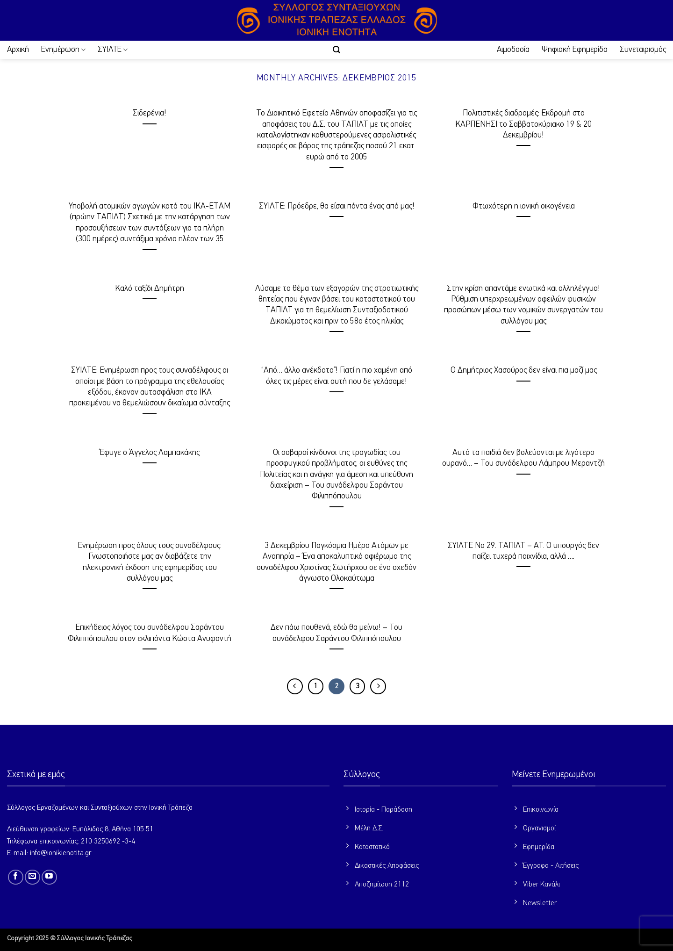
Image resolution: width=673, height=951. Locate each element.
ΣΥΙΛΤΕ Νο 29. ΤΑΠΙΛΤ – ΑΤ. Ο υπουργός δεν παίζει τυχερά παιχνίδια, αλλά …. (523, 551)
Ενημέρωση (63, 49)
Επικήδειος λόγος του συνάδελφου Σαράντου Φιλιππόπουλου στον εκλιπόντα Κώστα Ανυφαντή (149, 632)
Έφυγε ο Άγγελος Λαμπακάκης (150, 452)
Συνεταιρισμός (643, 49)
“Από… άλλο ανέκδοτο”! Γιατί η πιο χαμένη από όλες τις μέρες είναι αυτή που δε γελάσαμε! (336, 375)
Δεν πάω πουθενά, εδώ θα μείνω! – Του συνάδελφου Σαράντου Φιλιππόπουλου (336, 632)
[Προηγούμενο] (295, 686)
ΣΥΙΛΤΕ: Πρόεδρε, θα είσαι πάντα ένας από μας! (337, 206)
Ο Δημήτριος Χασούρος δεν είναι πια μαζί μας (524, 370)
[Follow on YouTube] (49, 877)
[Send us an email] (32, 877)
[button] (336, 50)
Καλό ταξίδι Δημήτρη (149, 288)
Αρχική (18, 49)
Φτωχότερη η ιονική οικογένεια (524, 206)
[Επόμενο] (378, 686)
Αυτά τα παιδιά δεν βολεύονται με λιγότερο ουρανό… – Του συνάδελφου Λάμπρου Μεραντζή (523, 458)
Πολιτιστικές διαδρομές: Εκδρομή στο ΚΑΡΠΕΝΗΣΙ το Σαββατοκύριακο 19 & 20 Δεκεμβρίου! (523, 124)
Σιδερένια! (149, 113)
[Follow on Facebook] (15, 877)
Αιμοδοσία (513, 49)
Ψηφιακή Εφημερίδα (575, 49)
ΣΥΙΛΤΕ (113, 49)
